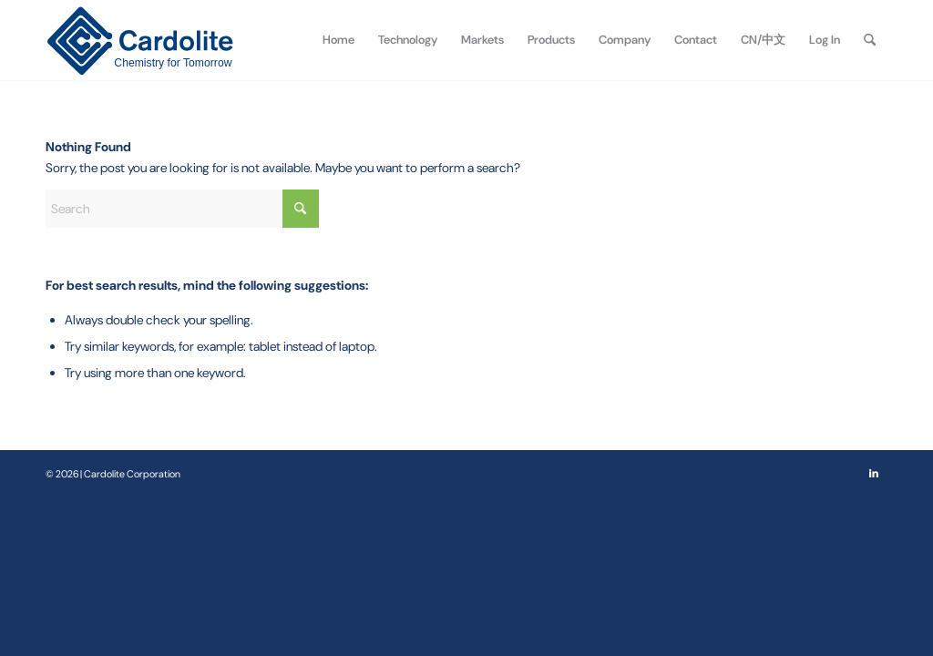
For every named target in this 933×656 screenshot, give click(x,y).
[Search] (869, 40)
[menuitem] (338, 40)
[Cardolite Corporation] (140, 40)
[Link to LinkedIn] (873, 473)
